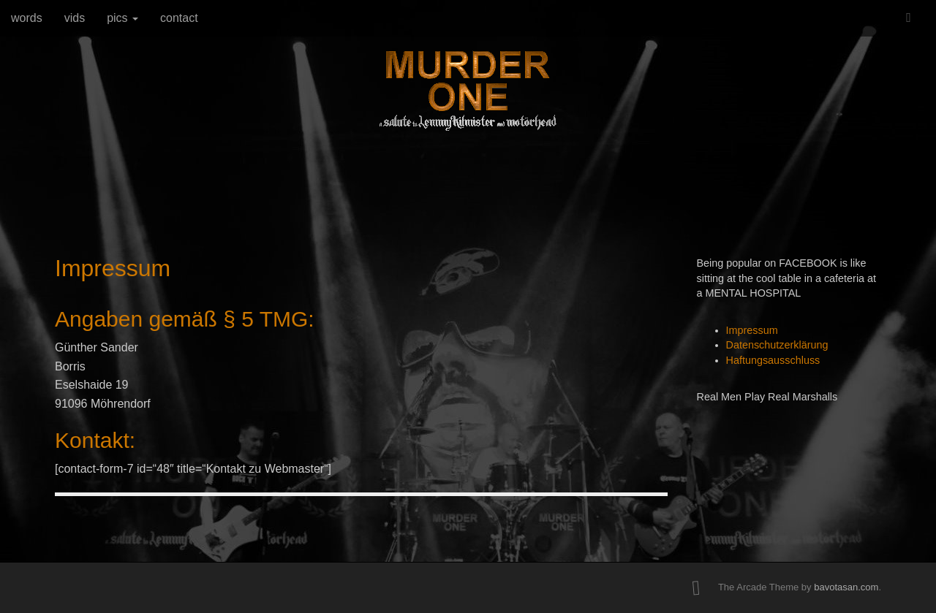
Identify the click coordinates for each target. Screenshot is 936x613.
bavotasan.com (846, 587)
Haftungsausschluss (773, 360)
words (26, 18)
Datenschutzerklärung (777, 345)
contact (179, 18)
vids (74, 18)
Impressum (752, 330)
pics (122, 18)
